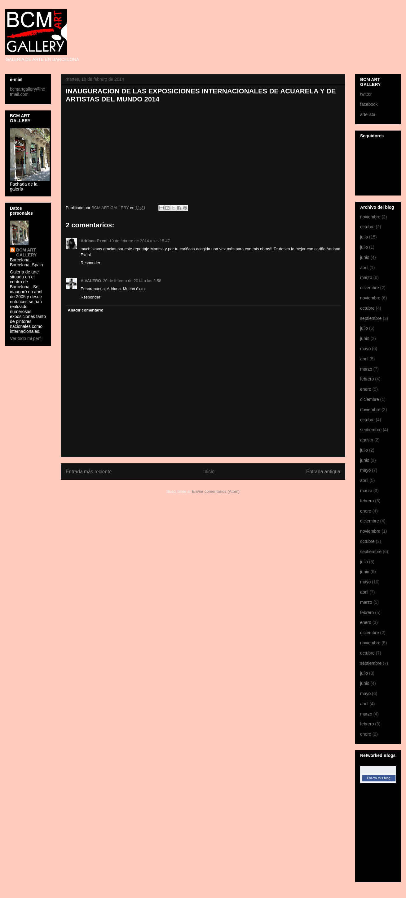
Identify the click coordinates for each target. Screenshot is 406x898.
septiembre (371, 318)
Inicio (208, 471)
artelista (367, 114)
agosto (366, 439)
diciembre (369, 287)
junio (364, 257)
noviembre (370, 216)
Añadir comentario (86, 310)
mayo (365, 348)
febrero (367, 378)
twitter (366, 94)
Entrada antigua (323, 471)
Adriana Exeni (94, 240)
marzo (366, 277)
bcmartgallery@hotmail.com (27, 92)
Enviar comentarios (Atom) (216, 491)
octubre (367, 226)
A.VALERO (91, 280)
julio (364, 236)
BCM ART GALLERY (26, 252)
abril (364, 267)
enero (365, 389)
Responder (90, 262)
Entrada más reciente (89, 471)
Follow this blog (379, 778)
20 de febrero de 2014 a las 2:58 (132, 280)
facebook (369, 104)
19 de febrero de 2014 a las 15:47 (139, 240)
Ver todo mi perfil (26, 338)
